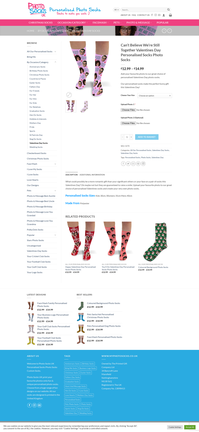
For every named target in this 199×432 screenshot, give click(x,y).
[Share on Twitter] (128, 163)
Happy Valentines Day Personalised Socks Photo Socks (80, 268)
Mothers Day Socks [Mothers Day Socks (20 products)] (85, 395)
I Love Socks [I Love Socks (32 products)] (83, 391)
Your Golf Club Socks (37, 267)
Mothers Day (35, 123)
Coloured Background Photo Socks (153, 267)
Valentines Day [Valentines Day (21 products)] (71, 413)
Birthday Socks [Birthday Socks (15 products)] (88, 364)
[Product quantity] (127, 137)
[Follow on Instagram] (156, 15)
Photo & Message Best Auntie (41, 196)
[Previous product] (169, 31)
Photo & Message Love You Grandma (40, 222)
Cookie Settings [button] (175, 427)
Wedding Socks (36, 147)
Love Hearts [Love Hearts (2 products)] (70, 395)
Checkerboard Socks (36, 153)
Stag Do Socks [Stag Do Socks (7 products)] (83, 409)
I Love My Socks (34, 169)
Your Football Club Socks (39, 261)
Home (31, 30)
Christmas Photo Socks (39, 75)
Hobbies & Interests (38, 119)
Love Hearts (32, 179)
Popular (31, 235)
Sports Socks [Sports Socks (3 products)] (70, 409)
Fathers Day (35, 87)
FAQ (134, 15)
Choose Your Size (128, 95)
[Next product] (164, 31)
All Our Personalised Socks (39, 51)
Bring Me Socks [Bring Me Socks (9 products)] (71, 368)
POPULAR (162, 22)
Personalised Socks (132, 157)
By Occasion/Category (53, 30)
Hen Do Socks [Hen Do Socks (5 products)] (70, 391)
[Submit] (168, 9)
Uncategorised (34, 245)
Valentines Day (158, 157)
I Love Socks (32, 174)
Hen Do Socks (35, 115)
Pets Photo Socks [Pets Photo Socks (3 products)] (72, 404)
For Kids (33, 103)
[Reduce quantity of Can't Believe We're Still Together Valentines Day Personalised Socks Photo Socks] (122, 137)
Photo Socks (146, 157)
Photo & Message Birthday (39, 206)
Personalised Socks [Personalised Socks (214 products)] (72, 400)
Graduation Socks (37, 111)
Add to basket (147, 137)
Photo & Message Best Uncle (40, 201)
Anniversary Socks (37, 67)
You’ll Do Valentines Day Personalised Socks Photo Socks (118, 268)
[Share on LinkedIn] (143, 163)
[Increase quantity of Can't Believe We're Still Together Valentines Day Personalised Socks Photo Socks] (131, 137)
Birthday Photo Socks (39, 71)
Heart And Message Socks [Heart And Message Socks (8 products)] (75, 386)
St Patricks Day (36, 135)
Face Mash (32, 163)
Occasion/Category (73, 22)
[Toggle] (55, 51)
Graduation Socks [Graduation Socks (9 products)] (72, 382)
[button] (163, 15)
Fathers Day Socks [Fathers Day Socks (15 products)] (72, 377)
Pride (32, 127)
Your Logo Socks (34, 272)
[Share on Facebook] (123, 163)
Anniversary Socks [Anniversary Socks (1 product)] (72, 364)
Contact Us (143, 15)
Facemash (100, 22)
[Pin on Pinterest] (138, 163)
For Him (33, 99)
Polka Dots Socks (35, 229)
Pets (117, 22)
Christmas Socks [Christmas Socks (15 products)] (71, 373)
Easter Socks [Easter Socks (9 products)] (86, 373)
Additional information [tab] (92, 175)
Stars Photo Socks (35, 240)
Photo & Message (139, 22)
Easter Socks (35, 83)
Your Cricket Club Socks (38, 256)
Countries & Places (38, 79)
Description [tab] (72, 175)
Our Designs (33, 185)
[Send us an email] (159, 15)
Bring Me (31, 56)
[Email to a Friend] (133, 163)
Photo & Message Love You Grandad (40, 214)
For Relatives (35, 107)
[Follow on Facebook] (152, 15)
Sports (32, 131)
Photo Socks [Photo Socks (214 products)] (86, 404)
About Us (125, 15)
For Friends (34, 91)
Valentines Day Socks (86, 30)
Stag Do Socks (35, 139)
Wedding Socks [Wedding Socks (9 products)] (86, 413)
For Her (33, 95)
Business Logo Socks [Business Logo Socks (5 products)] (88, 368)
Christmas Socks (41, 22)
